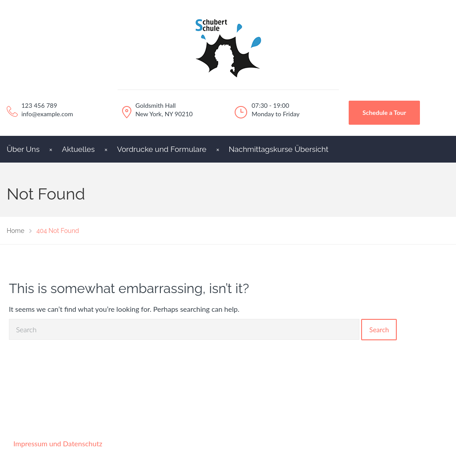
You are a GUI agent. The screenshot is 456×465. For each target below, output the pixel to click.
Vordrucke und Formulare (162, 149)
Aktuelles (78, 149)
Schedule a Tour (384, 112)
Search (379, 330)
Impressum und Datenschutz (57, 443)
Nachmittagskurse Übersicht (279, 149)
